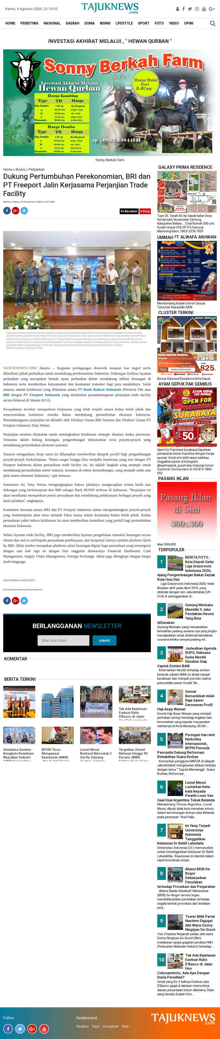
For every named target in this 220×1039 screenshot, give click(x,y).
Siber (96, 1026)
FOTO (159, 23)
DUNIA (89, 23)
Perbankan (36, 169)
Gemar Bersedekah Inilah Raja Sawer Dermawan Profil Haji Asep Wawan (185, 700)
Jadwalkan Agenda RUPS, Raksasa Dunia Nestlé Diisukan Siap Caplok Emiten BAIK (186, 657)
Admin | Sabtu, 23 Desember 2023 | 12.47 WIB (28, 202)
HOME (10, 23)
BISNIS (105, 23)
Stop (145, 211)
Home (7, 169)
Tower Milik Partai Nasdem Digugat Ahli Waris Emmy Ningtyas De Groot (200, 923)
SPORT (144, 23)
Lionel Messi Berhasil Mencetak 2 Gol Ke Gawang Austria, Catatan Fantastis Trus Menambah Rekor (96, 759)
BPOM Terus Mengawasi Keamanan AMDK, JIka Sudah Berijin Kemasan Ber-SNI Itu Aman (57, 759)
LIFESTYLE (124, 23)
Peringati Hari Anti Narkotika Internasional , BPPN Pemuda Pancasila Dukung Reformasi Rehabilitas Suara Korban (186, 746)
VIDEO (174, 23)
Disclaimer (111, 1026)
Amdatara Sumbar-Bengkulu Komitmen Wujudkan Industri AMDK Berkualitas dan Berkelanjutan (18, 757)
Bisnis (20, 169)
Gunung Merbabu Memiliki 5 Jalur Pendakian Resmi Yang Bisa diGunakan (185, 614)
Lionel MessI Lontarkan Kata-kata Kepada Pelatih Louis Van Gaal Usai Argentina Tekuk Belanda (186, 791)
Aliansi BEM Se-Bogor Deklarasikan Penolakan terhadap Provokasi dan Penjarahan (186, 878)
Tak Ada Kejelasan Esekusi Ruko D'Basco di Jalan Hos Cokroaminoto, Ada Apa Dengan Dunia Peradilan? (133, 718)
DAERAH (72, 23)
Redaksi (82, 1026)
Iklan (125, 1026)
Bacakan (129, 211)
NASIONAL (52, 23)
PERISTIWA (29, 23)
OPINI (188, 23)
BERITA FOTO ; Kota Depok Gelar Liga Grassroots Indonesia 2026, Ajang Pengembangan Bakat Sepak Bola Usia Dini (186, 568)
